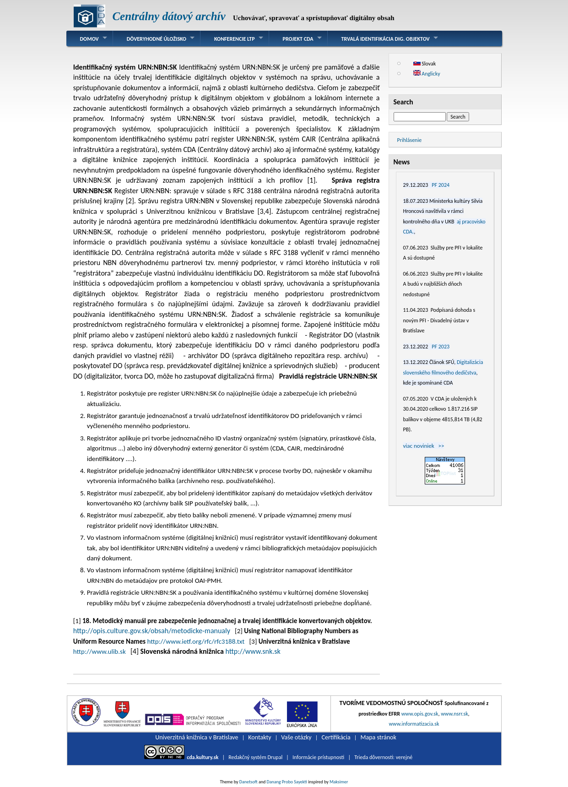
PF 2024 (440, 185)
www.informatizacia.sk (414, 724)
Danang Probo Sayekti (286, 782)
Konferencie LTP (234, 39)
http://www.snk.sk (252, 651)
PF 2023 (440, 346)
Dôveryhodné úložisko (156, 39)
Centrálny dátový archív (168, 16)
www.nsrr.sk (454, 714)
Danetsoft (248, 782)
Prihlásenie (409, 140)
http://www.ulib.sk (99, 651)
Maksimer (339, 782)
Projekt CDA (298, 39)
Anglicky (426, 74)
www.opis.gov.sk (419, 714)
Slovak (424, 63)
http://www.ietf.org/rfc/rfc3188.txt (195, 641)
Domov (89, 39)
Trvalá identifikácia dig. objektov (385, 39)
